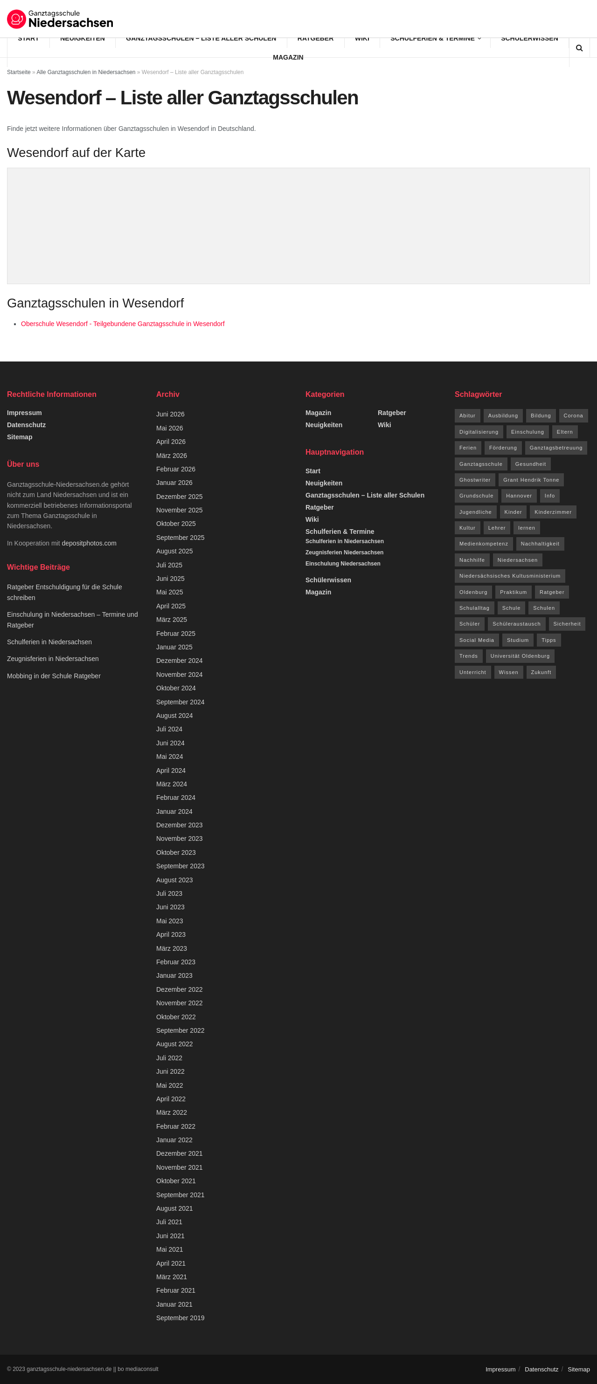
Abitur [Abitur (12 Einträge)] (467, 415)
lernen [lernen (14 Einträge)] (526, 528)
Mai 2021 (169, 1249)
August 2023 (174, 880)
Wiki (362, 38)
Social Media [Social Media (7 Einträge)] (476, 640)
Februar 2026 (175, 469)
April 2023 (171, 934)
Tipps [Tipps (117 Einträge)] (548, 640)
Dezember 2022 (179, 989)
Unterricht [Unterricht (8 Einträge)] (472, 672)
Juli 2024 (169, 729)
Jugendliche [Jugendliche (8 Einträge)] (475, 512)
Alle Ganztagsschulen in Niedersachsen (85, 72)
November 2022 (179, 1003)
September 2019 (180, 1318)
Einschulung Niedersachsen (343, 563)
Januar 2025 (174, 647)
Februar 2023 (175, 962)
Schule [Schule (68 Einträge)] (511, 608)
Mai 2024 (169, 756)
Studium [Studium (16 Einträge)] (518, 640)
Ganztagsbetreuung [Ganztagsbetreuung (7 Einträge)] (556, 447)
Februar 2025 (175, 633)
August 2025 (174, 551)
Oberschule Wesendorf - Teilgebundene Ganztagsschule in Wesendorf (123, 323)
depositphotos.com (89, 543)
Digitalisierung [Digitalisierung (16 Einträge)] (479, 432)
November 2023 (179, 838)
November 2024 (179, 674)
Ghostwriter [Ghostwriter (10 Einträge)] (475, 480)
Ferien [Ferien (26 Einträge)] (468, 447)
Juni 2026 (170, 414)
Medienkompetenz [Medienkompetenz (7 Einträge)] (483, 543)
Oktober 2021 (176, 1181)
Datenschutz (26, 425)
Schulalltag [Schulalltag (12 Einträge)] (474, 608)
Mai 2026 (169, 428)
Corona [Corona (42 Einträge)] (573, 415)
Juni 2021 (170, 1236)
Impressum (24, 412)
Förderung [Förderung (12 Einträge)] (503, 447)
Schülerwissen (529, 38)
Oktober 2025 (176, 523)
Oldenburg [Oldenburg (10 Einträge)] (473, 592)
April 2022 (171, 1099)
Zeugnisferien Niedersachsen (344, 552)
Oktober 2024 (176, 688)
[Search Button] (579, 47)
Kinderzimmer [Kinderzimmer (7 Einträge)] (553, 512)
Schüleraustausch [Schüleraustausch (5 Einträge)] (517, 624)
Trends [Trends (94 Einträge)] (468, 656)
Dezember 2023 (179, 825)
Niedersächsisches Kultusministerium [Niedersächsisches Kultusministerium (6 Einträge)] (510, 576)
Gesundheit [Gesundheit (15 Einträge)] (530, 464)
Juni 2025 (170, 578)
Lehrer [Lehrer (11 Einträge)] (497, 528)
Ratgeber (316, 38)
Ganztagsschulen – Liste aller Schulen (201, 38)
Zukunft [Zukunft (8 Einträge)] (541, 672)
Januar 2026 (174, 482)
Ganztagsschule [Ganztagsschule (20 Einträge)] (481, 464)
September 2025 (180, 537)
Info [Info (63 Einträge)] (550, 495)
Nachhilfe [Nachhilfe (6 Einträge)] (472, 560)
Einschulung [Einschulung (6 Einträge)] (527, 432)
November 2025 (179, 510)
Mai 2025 (169, 592)
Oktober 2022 (176, 1017)
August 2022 (174, 1044)
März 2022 (171, 1112)
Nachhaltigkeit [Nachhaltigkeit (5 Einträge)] (540, 543)
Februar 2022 (175, 1126)
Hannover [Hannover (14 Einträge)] (519, 495)
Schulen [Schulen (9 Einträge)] (544, 608)
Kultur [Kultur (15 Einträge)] (467, 528)
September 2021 (180, 1195)
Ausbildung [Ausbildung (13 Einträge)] (503, 415)
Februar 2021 (175, 1290)
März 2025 (171, 619)
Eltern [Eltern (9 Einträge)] (565, 432)
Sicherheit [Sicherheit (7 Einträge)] (567, 624)
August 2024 (174, 715)
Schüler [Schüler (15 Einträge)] (469, 624)
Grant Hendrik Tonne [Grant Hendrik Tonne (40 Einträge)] (531, 480)
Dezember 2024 (179, 660)
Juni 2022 (170, 1071)
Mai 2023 (169, 921)
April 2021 (171, 1263)
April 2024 (171, 770)
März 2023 (171, 948)
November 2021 (179, 1167)
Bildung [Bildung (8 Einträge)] (541, 415)
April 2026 (171, 441)
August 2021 (174, 1208)
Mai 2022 (169, 1085)
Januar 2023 (174, 975)
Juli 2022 (169, 1058)
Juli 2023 (169, 893)
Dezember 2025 (179, 496)
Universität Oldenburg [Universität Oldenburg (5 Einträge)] (520, 656)
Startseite (19, 72)
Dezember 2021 (179, 1153)
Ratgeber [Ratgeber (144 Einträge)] (552, 592)
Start (28, 38)
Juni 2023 (170, 907)
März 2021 (171, 1277)
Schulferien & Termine (432, 38)
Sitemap (19, 437)
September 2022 (180, 1030)
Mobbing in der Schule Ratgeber (54, 676)
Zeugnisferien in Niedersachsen (53, 658)
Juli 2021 (169, 1222)
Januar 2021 (174, 1304)
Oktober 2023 (176, 852)
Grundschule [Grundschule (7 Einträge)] (476, 495)
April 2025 (171, 606)
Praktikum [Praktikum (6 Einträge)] (513, 592)
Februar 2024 (175, 797)
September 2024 (180, 702)
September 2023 (180, 866)
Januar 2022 (174, 1140)
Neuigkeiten (82, 38)
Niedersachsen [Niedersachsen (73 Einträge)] (518, 560)
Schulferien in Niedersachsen (49, 642)
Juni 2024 (170, 743)
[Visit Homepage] (60, 18)
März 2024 (171, 784)
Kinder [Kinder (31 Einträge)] (513, 512)
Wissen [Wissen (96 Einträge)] (509, 672)
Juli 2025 (169, 565)
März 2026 (171, 455)
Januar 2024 (174, 811)
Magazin (288, 57)
